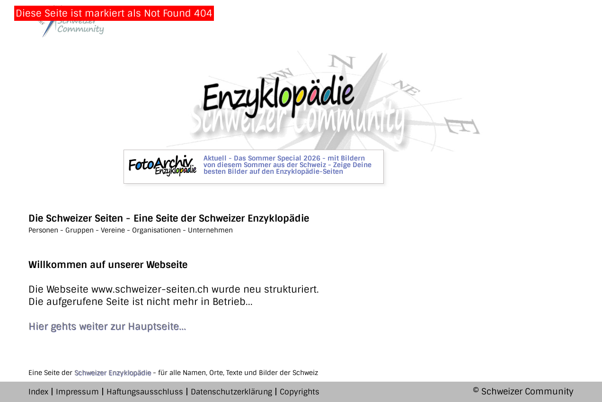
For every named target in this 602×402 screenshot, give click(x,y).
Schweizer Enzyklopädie (112, 372)
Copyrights (299, 392)
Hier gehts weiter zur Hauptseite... (107, 326)
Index (38, 392)
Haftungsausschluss (144, 392)
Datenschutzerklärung (231, 392)
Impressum (77, 392)
